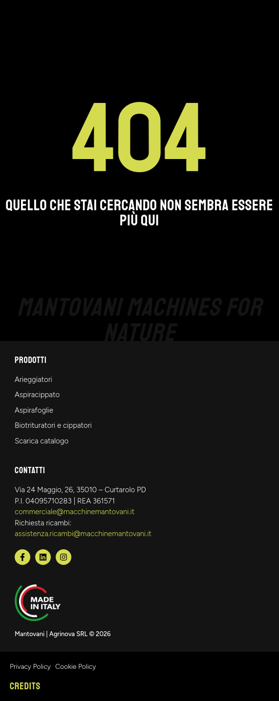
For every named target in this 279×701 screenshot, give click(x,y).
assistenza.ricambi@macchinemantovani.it (83, 533)
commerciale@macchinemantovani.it (74, 511)
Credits (25, 686)
